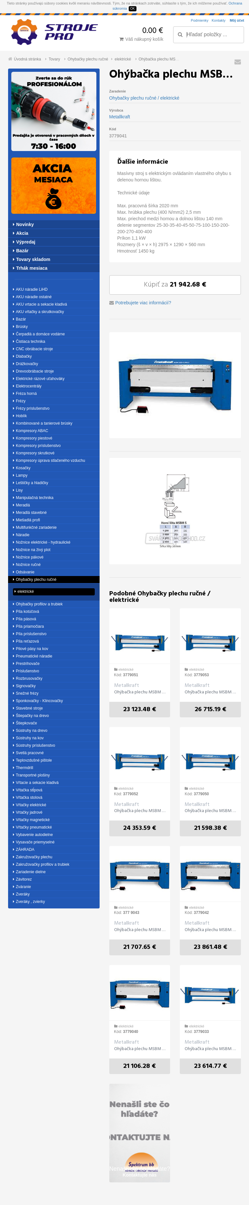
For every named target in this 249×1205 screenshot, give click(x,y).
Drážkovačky (25, 364)
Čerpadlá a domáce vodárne (39, 334)
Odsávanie (23, 572)
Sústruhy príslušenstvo (34, 745)
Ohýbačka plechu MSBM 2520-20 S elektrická (210, 930)
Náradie (21, 535)
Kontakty (219, 20)
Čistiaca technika (29, 341)
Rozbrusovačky (27, 678)
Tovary (54, 59)
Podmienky (199, 20)
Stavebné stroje (28, 708)
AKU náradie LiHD (30, 289)
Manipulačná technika (33, 497)
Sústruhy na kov (28, 738)
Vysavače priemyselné (34, 842)
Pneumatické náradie (32, 656)
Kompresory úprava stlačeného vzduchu (49, 460)
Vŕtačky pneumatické (32, 827)
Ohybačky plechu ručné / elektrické (144, 98)
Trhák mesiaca (30, 268)
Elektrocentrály (27, 386)
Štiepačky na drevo (31, 715)
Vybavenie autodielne (33, 834)
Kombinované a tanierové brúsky (42, 423)
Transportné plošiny (31, 775)
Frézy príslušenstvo (31, 408)
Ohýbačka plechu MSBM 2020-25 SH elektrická (140, 692)
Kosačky (21, 468)
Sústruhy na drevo (30, 730)
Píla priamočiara (28, 626)
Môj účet (237, 20)
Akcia (20, 233)
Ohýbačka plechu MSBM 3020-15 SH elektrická (210, 692)
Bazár (20, 250)
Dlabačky (22, 356)
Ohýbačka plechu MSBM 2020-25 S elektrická (178, 59)
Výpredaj (24, 241)
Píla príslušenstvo (30, 634)
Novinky (23, 224)
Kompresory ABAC (30, 431)
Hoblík (20, 416)
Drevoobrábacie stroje (33, 371)
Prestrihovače (26, 663)
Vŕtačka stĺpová (27, 790)
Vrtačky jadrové (27, 812)
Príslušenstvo (26, 671)
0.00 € (152, 31)
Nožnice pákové (28, 557)
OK (132, 8)
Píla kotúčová (26, 611)
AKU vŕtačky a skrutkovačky (38, 311)
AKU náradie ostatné (32, 297)
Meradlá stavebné (30, 512)
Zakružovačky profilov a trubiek (41, 864)
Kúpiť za (175, 284)
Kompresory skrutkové (33, 453)
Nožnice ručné (27, 564)
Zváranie (22, 887)
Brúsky (20, 326)
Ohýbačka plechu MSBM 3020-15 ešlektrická (210, 1049)
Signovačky (24, 686)
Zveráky (21, 894)
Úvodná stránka (27, 59)
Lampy (20, 475)
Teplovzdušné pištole (32, 760)
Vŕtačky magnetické (31, 820)
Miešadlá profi (26, 520)
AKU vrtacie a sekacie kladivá (40, 304)
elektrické (122, 59)
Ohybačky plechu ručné (88, 59)
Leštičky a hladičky (30, 483)
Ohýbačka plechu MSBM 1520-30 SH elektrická (210, 811)
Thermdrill (23, 767)
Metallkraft (119, 116)
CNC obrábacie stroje (33, 349)
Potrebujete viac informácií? (143, 302)
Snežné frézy (25, 693)
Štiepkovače (25, 723)
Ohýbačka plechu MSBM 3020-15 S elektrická (140, 930)
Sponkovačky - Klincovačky (38, 701)
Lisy (18, 490)
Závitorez (22, 879)
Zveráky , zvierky (29, 901)
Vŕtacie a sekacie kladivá (36, 782)
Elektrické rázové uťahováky (39, 378)
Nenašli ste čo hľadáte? (139, 1172)
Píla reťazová (26, 641)
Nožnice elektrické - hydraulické (41, 542)
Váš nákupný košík (141, 39)
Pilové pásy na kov (30, 648)
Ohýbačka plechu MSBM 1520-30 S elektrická (140, 1049)
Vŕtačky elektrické (29, 805)
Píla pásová (24, 619)
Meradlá (21, 505)
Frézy (19, 401)
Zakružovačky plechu (32, 857)
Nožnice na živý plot (31, 550)
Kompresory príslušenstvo (37, 445)
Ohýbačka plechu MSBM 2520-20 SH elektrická (140, 811)
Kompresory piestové (32, 438)
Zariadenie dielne (29, 872)
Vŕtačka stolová (27, 797)
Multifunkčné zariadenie (35, 527)
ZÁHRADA (23, 849)
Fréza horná (25, 393)
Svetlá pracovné (28, 753)
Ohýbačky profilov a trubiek (38, 604)
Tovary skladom (31, 259)
